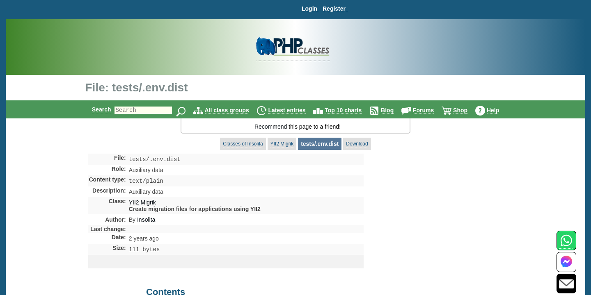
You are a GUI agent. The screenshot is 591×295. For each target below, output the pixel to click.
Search (94, 109)
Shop (467, 110)
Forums (430, 110)
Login (309, 8)
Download (357, 144)
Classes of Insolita (243, 144)
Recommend (270, 126)
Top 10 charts (350, 110)
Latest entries (293, 110)
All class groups (234, 110)
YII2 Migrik (282, 144)
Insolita (146, 221)
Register (334, 8)
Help (500, 110)
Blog (394, 110)
